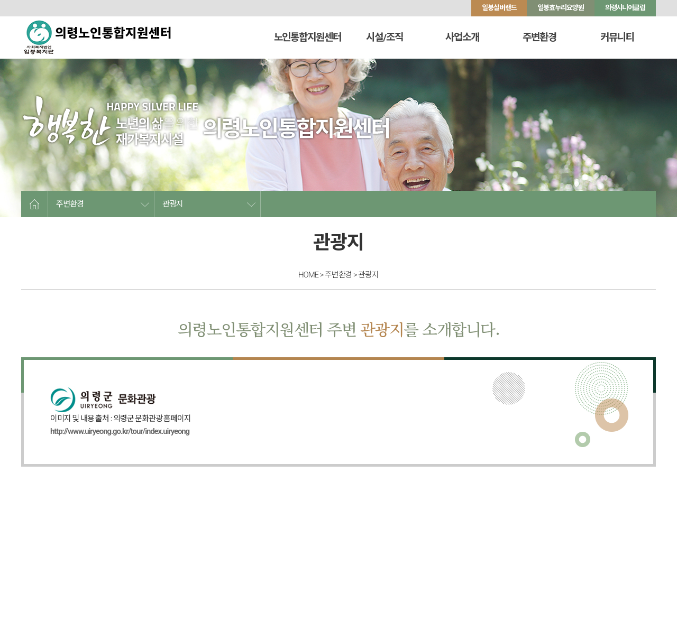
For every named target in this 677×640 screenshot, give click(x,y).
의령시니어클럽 (625, 8)
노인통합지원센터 (307, 37)
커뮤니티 (617, 37)
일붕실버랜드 (499, 8)
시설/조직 (385, 37)
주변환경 (540, 37)
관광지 (172, 204)
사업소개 (462, 37)
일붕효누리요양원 (560, 8)
